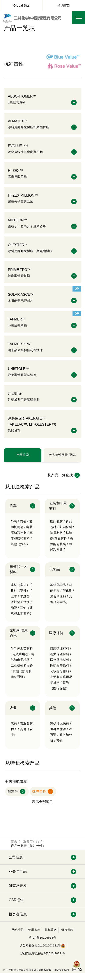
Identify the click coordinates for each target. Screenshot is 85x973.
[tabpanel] (42, 649)
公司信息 (16, 857)
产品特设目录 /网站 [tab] (62, 455)
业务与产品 (18, 871)
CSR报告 (16, 900)
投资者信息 (18, 914)
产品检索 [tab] (22, 455)
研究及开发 (18, 886)
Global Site (21, 5)
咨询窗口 (63, 5)
